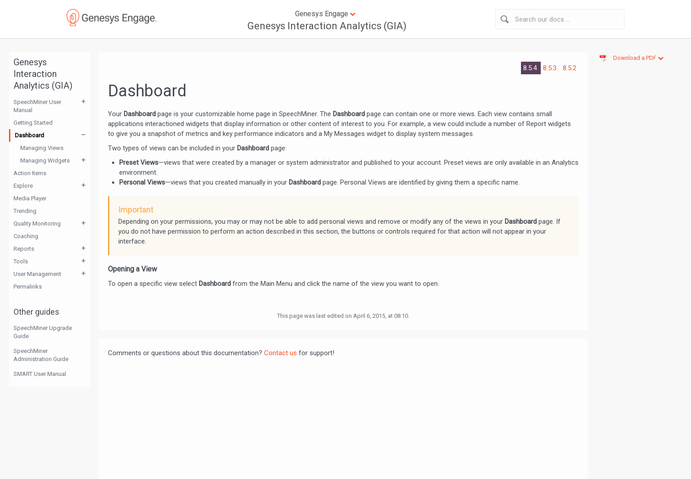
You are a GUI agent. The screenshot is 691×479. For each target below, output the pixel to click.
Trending (24, 211)
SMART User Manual (39, 374)
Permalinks (27, 286)
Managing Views (41, 148)
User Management (37, 274)
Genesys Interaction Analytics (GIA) (327, 26)
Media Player (29, 198)
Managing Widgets (45, 160)
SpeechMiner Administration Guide (40, 355)
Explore (23, 185)
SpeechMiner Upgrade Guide (42, 332)
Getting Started (33, 122)
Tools (20, 261)
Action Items (29, 173)
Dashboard (29, 135)
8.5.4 (530, 68)
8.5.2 (569, 68)
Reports (23, 248)
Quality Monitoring (37, 223)
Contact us (280, 353)
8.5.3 (550, 68)
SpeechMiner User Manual (37, 106)
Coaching (25, 236)
